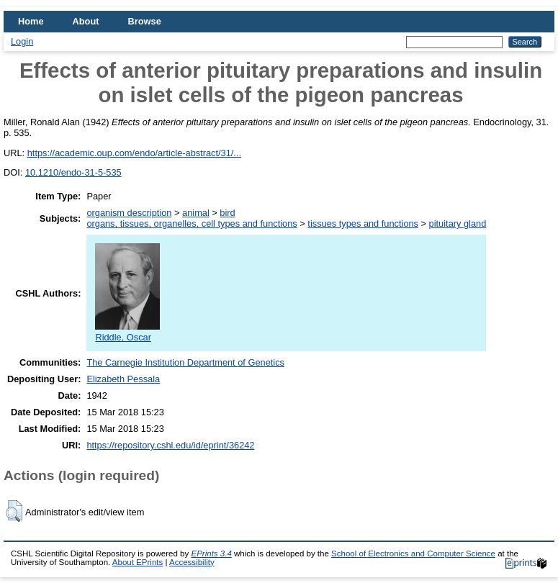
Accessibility (192, 562)
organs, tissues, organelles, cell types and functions (191, 223)
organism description (128, 212)
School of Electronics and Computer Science (413, 553)
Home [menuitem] (31, 21)
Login (22, 41)
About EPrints (137, 562)
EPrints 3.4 (211, 553)
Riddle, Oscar (127, 332)
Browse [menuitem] (144, 21)
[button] (14, 511)
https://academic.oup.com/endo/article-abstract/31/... (134, 153)
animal (196, 212)
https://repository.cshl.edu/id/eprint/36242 (170, 445)
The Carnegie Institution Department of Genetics (185, 362)
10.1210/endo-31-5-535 (73, 172)
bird (227, 212)
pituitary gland (458, 223)
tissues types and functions (362, 223)
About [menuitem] (86, 21)
